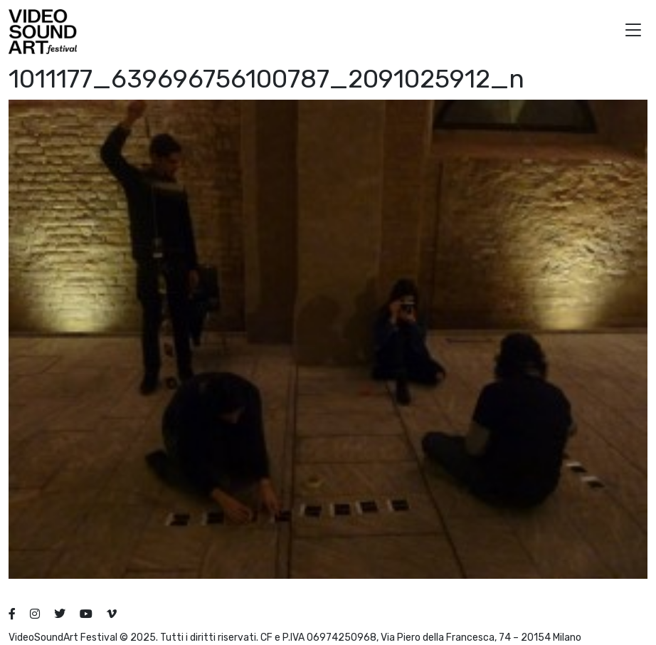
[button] (633, 31)
